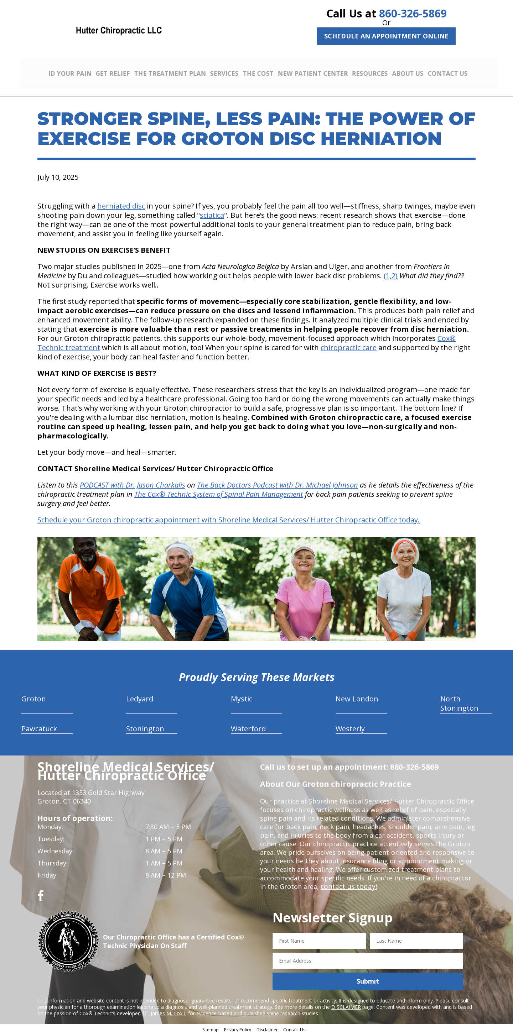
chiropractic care (349, 345)
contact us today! (347, 884)
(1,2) (391, 273)
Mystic (241, 696)
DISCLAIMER (346, 1004)
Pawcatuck (39, 726)
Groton (33, 696)
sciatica (212, 212)
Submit (368, 978)
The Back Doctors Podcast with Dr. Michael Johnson (277, 482)
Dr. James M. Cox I (163, 1010)
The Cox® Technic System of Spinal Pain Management (218, 491)
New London (357, 696)
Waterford (248, 726)
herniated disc (121, 203)
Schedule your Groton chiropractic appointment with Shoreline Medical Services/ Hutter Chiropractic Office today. (228, 517)
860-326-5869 (413, 13)
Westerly (350, 726)
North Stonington (459, 700)
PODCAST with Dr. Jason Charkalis (132, 482)
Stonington (145, 726)
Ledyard (139, 696)
